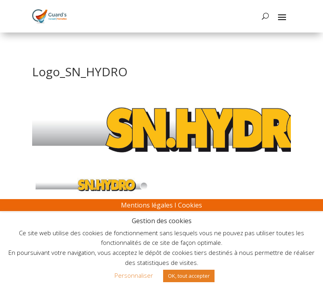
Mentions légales (147, 205)
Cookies (190, 205)
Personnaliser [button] (133, 275)
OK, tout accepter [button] (189, 275)
